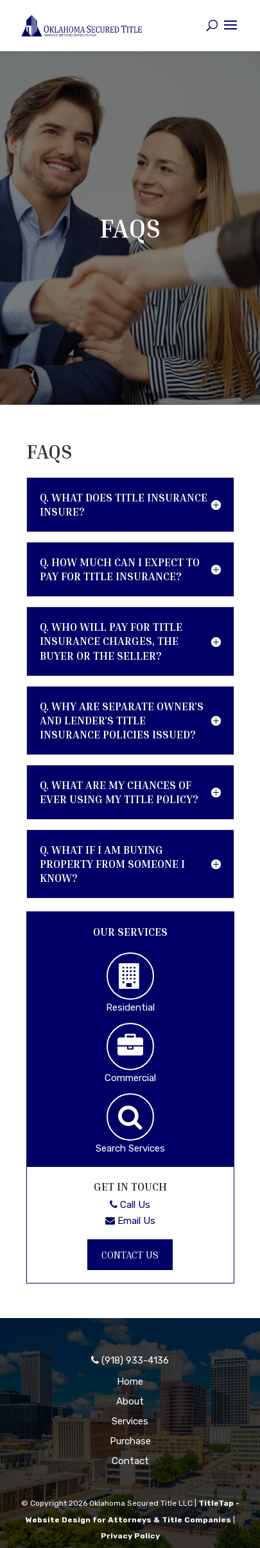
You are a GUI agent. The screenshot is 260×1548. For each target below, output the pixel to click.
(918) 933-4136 (130, 1360)
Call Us (130, 1204)
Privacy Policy (130, 1535)
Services (130, 1421)
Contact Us (130, 1254)
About (130, 1401)
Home (130, 1381)
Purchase (130, 1441)
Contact (130, 1461)
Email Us (130, 1220)
